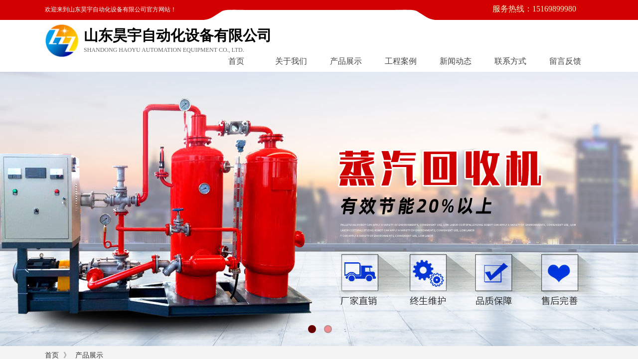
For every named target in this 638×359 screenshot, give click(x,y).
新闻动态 (456, 61)
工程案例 (401, 61)
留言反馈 (565, 61)
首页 (236, 61)
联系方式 (510, 61)
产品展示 (346, 61)
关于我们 (291, 61)
